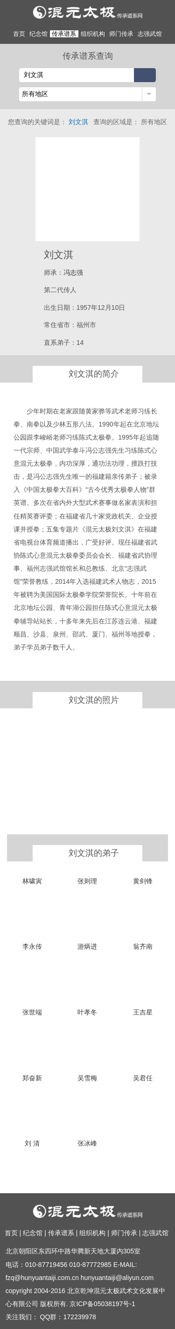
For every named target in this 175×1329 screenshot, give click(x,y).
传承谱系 (64, 33)
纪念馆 (38, 33)
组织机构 (93, 33)
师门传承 (121, 33)
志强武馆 (150, 33)
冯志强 (73, 272)
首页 (19, 33)
